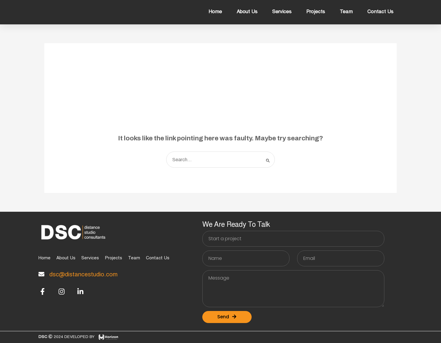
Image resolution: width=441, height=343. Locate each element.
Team (346, 12)
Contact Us (380, 12)
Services (282, 12)
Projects (315, 12)
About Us (247, 12)
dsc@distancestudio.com (83, 274)
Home (215, 12)
